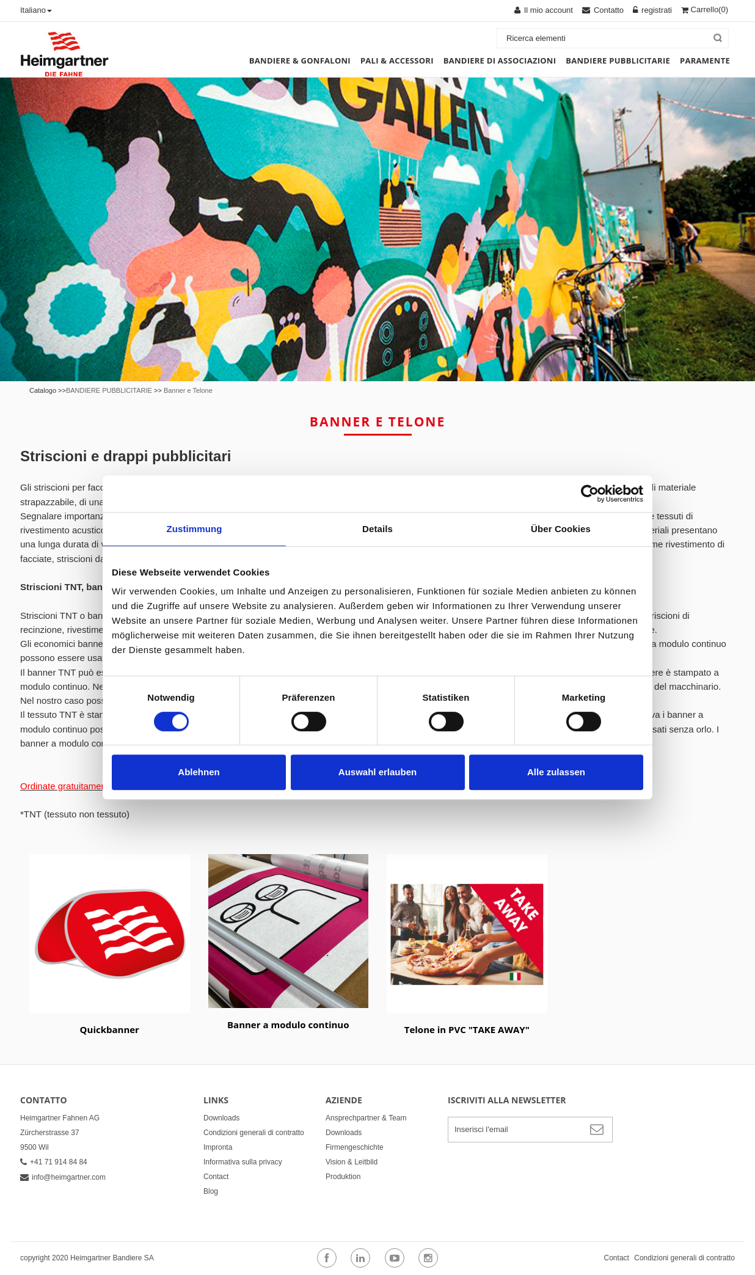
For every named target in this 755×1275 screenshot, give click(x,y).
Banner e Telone (188, 390)
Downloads (221, 1118)
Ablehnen (198, 772)
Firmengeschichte (355, 1147)
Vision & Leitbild (352, 1162)
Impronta (217, 1147)
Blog (210, 1191)
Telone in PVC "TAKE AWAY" (467, 1029)
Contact (215, 1176)
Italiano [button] (36, 10)
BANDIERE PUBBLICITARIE (109, 390)
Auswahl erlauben (377, 772)
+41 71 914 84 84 (53, 1162)
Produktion (343, 1176)
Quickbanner (109, 1029)
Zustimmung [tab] (194, 529)
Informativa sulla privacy (242, 1162)
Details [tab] (377, 529)
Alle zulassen (556, 772)
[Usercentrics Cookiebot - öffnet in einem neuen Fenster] (589, 493)
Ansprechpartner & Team (366, 1118)
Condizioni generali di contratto (253, 1132)
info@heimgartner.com (63, 1177)
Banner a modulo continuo (288, 1024)
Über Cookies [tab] (561, 529)
